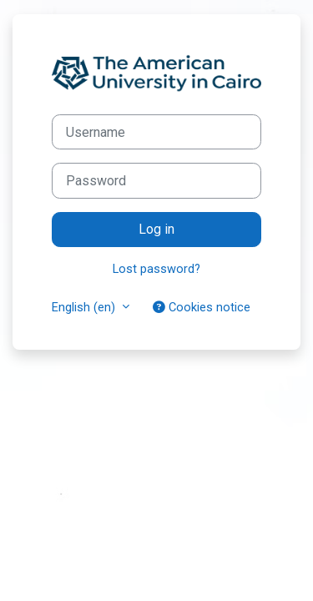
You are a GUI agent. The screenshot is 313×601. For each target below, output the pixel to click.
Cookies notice (201, 307)
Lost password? (156, 268)
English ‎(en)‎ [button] (85, 307)
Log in (156, 229)
